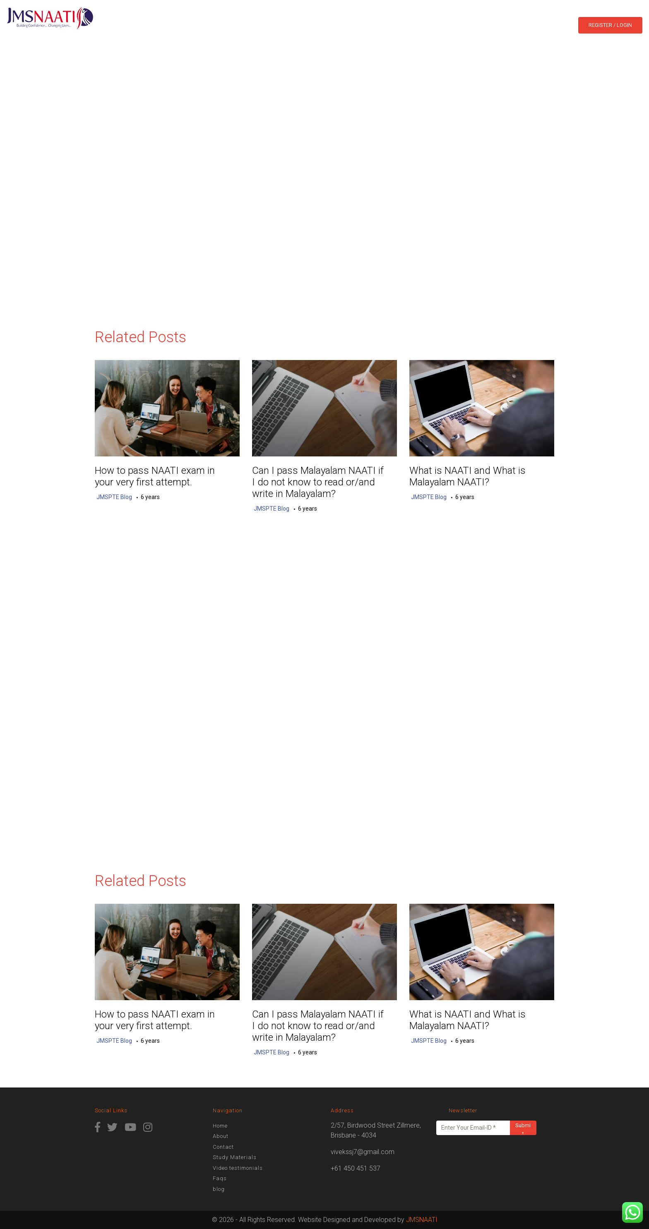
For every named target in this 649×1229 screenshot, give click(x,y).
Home (228, 24)
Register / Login (610, 25)
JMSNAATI (421, 1220)
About (254, 24)
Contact (414, 24)
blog (444, 24)
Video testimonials (238, 1168)
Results (326, 24)
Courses (286, 24)
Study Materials (235, 1157)
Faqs (220, 1178)
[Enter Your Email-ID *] (473, 1128)
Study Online (369, 24)
